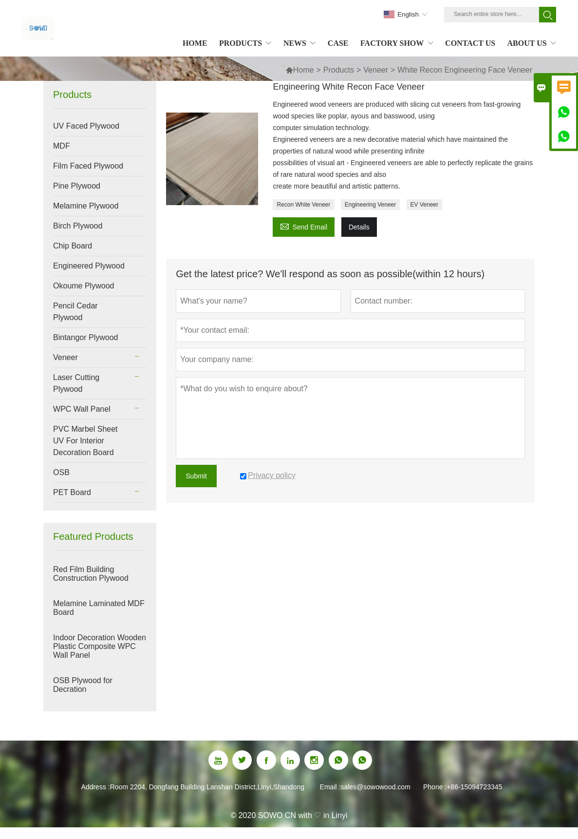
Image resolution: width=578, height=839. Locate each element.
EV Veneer (424, 204)
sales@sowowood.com (375, 787)
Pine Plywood (76, 186)
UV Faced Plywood (86, 126)
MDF (61, 146)
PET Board (72, 492)
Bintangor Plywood (85, 337)
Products (338, 70)
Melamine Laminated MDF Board (99, 607)
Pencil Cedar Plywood (75, 312)
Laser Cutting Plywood (76, 383)
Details (359, 227)
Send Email (303, 226)
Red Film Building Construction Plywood (91, 573)
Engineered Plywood (89, 266)
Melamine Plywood (85, 206)
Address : (95, 787)
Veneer (375, 70)
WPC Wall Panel (82, 409)
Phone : (435, 787)
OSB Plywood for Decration (82, 684)
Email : (330, 787)
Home (299, 70)
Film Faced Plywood (88, 166)
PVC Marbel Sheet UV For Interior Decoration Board (85, 441)
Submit (196, 476)
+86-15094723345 (474, 787)
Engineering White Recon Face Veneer (348, 87)
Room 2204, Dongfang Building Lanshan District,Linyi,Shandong (207, 787)
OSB (61, 472)
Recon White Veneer (303, 204)
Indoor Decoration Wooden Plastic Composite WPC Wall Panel (99, 646)
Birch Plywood (77, 226)
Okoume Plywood (83, 286)
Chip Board (72, 246)
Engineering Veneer (370, 204)
